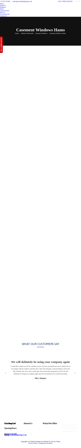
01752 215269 (5, 1)
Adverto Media (55, 441)
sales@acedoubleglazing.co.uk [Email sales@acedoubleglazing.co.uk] (15, 435)
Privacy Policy (33, 443)
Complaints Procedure (46, 443)
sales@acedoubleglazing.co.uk (22, 1)
